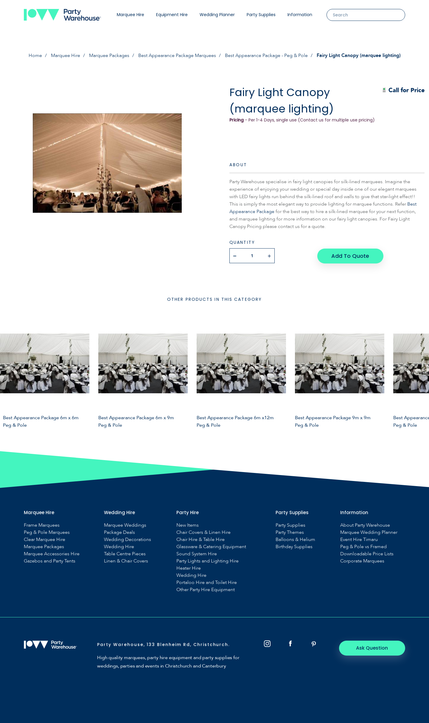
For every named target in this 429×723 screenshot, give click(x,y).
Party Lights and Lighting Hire (207, 561)
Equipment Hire (172, 15)
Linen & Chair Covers (126, 561)
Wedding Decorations (127, 539)
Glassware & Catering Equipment (211, 546)
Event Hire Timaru (359, 539)
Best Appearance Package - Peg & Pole (266, 55)
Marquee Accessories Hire (52, 553)
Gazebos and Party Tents (49, 561)
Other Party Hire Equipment (205, 589)
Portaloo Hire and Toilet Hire (206, 582)
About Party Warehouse (365, 525)
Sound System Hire (196, 553)
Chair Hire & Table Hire (200, 539)
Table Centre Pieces (125, 553)
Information (299, 15)
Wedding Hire (119, 546)
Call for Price (403, 90)
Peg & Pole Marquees (47, 532)
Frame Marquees (42, 525)
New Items (187, 525)
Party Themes (290, 532)
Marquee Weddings (125, 525)
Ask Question (372, 647)
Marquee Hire (130, 15)
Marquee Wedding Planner (368, 532)
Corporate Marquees (362, 561)
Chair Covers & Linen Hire (203, 532)
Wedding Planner (217, 15)
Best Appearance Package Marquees (177, 55)
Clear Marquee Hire (44, 539)
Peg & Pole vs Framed (363, 546)
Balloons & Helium (295, 539)
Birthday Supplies (294, 546)
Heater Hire (188, 568)
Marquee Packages (109, 55)
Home (35, 55)
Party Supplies (261, 15)
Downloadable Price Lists (367, 553)
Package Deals (119, 532)
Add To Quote (350, 255)
